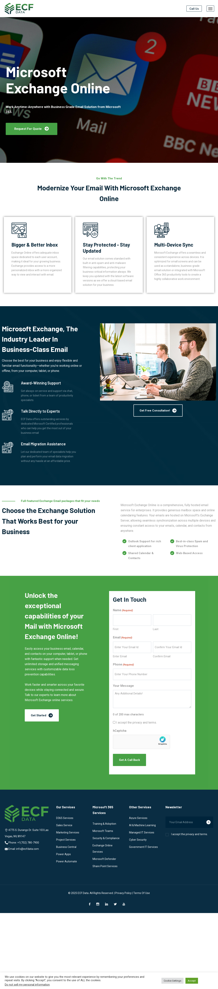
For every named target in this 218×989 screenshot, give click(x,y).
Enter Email (120, 656)
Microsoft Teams (103, 830)
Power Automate (66, 861)
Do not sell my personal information (27, 984)
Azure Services (138, 818)
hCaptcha (119, 731)
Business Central (66, 846)
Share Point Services (105, 866)
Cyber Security (138, 839)
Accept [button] (192, 980)
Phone (123, 665)
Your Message (123, 686)
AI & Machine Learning (142, 825)
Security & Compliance (106, 838)
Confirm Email (161, 656)
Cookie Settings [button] (172, 980)
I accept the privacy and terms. (136, 722)
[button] (31, 129)
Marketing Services (67, 832)
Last (155, 629)
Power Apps (63, 854)
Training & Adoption (104, 823)
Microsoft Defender (104, 858)
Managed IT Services (141, 832)
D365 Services (64, 818)
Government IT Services (143, 846)
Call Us (194, 8)
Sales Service (64, 825)
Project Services (66, 839)
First (115, 629)
